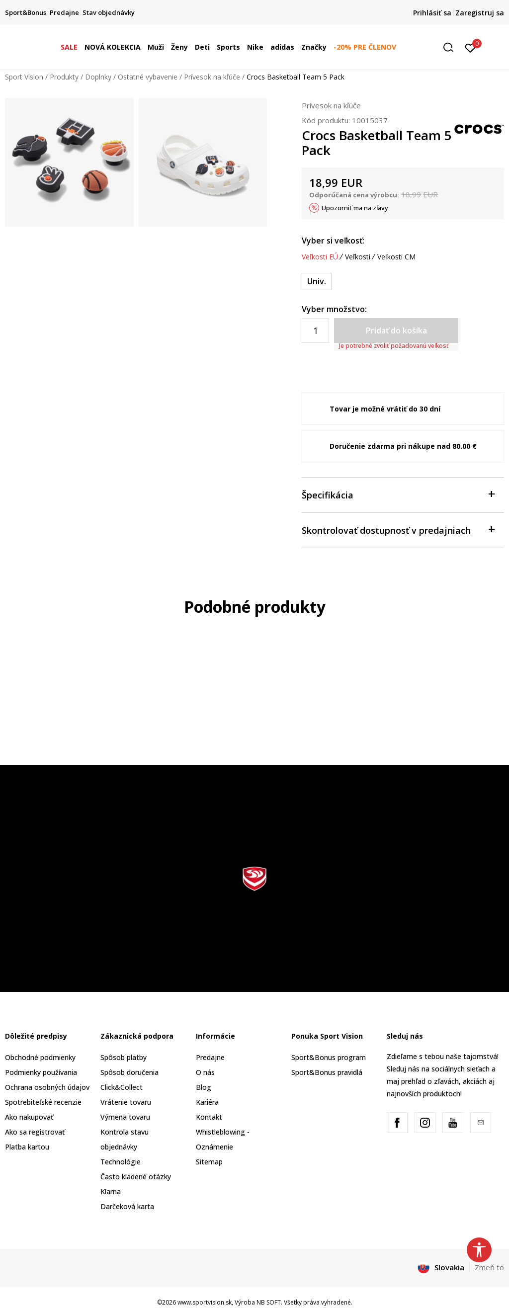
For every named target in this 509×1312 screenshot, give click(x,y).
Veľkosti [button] (357, 257)
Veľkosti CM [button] (396, 257)
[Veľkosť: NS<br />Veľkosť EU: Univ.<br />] (317, 281)
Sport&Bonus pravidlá (326, 1072)
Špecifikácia (398, 494)
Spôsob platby (123, 1057)
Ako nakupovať (29, 1117)
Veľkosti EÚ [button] (320, 257)
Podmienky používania (41, 1072)
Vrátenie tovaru (125, 1102)
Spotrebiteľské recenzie (43, 1102)
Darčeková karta (127, 1206)
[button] (452, 47)
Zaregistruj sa (479, 12)
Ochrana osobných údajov (47, 1087)
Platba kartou (27, 1146)
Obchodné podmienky (40, 1057)
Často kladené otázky (135, 1176)
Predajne (210, 1057)
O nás (205, 1072)
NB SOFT (268, 1302)
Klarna (110, 1191)
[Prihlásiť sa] (470, 47)
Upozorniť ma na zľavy (355, 207)
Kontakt (209, 1117)
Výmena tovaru (125, 1117)
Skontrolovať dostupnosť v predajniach (398, 529)
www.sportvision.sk (204, 1302)
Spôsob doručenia (129, 1072)
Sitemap (209, 1161)
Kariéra (207, 1102)
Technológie (120, 1161)
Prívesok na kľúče (212, 77)
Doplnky (98, 77)
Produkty (64, 77)
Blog (203, 1087)
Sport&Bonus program (328, 1057)
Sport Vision (24, 77)
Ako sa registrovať (35, 1132)
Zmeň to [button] (489, 1267)
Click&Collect (121, 1087)
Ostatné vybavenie (147, 77)
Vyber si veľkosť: (333, 240)
